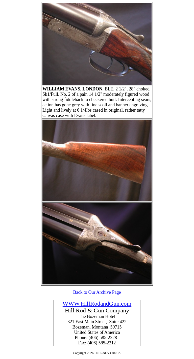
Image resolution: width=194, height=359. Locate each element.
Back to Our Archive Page (97, 292)
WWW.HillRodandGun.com (97, 303)
